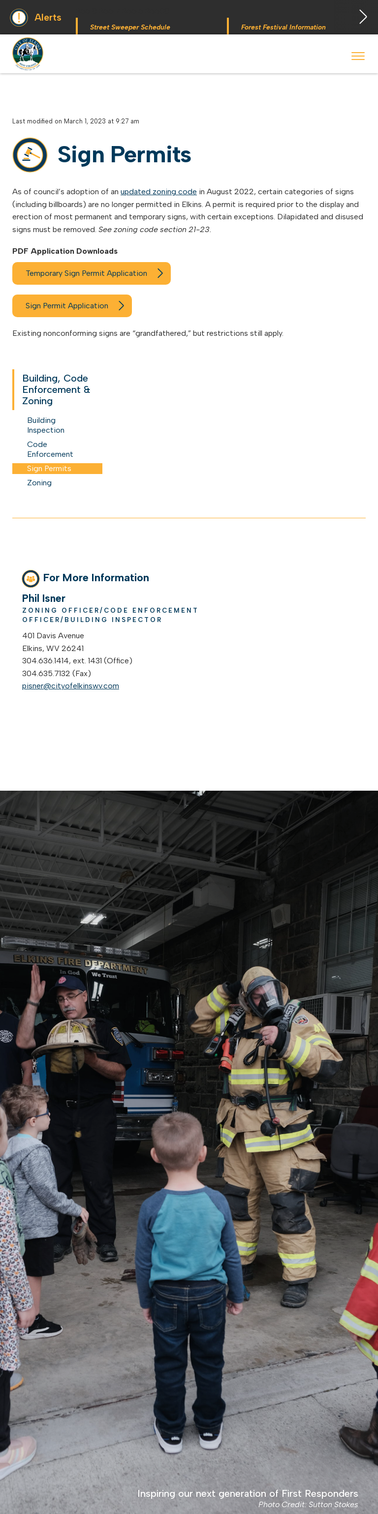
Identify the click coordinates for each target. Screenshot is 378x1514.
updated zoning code (159, 191)
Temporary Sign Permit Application (86, 273)
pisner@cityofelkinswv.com (70, 685)
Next (356, 17)
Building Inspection (45, 425)
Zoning (39, 482)
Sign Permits (49, 468)
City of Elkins (29, 53)
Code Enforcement (50, 449)
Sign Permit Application (67, 305)
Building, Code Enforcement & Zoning (56, 389)
